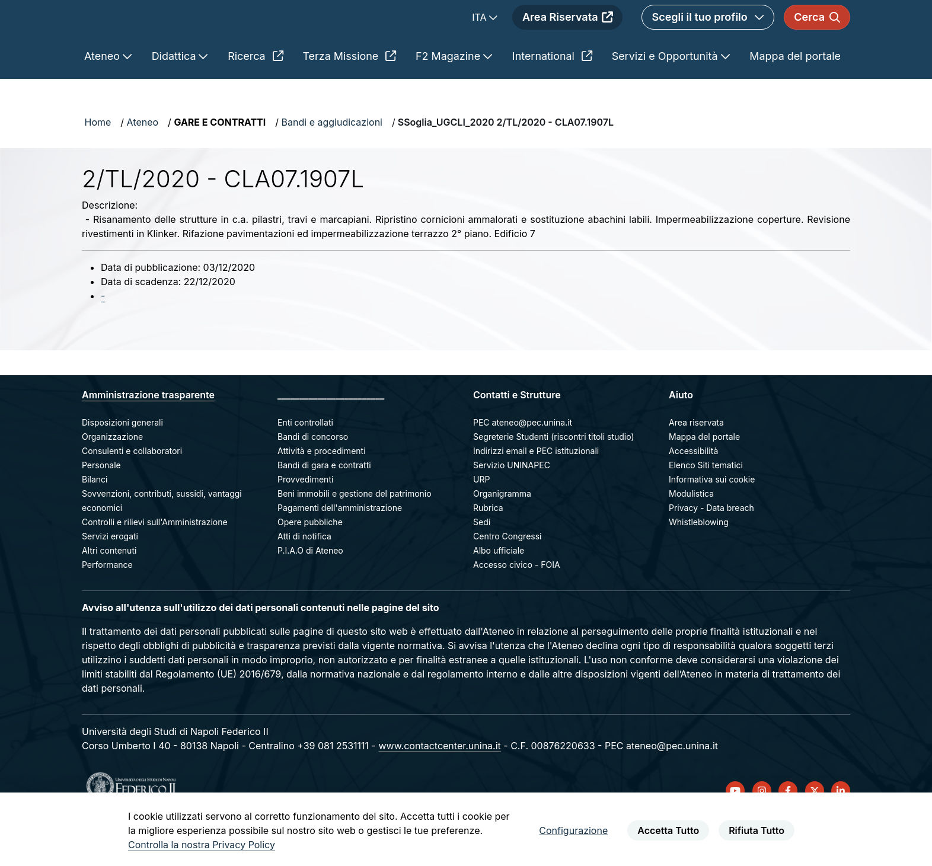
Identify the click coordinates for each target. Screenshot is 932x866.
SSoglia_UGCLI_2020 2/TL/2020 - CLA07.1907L (506, 164)
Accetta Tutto (668, 830)
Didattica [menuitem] (175, 98)
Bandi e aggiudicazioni (332, 164)
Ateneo (143, 164)
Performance (107, 607)
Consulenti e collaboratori (132, 493)
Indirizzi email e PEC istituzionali (536, 493)
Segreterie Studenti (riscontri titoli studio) (553, 479)
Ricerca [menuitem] (255, 98)
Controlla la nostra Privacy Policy (201, 845)
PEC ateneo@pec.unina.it (522, 464)
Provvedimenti (305, 521)
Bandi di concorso (312, 479)
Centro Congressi (507, 578)
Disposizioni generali (122, 464)
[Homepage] (187, 38)
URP (481, 521)
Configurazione (573, 830)
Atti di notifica (304, 578)
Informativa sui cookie (712, 521)
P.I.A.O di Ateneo (310, 592)
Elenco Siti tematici (706, 507)
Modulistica (691, 536)
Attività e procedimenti (321, 493)
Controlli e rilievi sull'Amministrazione (155, 564)
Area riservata (696, 464)
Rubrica (488, 550)
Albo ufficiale (498, 592)
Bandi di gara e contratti (324, 507)
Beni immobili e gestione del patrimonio (354, 536)
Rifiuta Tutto (756, 830)
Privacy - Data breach (711, 550)
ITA (480, 38)
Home (98, 164)
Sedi (481, 564)
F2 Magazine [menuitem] (449, 98)
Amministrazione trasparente (148, 437)
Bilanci (94, 521)
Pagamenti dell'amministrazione (339, 550)
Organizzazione (112, 479)
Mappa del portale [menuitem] (795, 98)
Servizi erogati (110, 578)
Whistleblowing (699, 564)
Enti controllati (305, 464)
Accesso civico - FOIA (516, 607)
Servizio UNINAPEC (511, 507)
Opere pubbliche (310, 564)
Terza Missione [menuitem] (349, 98)
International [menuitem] (552, 98)
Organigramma (502, 536)
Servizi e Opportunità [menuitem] (666, 98)
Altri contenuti (109, 592)
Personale (101, 507)
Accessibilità (693, 493)
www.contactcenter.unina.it (439, 788)
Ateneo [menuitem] (103, 98)
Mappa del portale (704, 479)
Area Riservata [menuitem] (567, 38)
